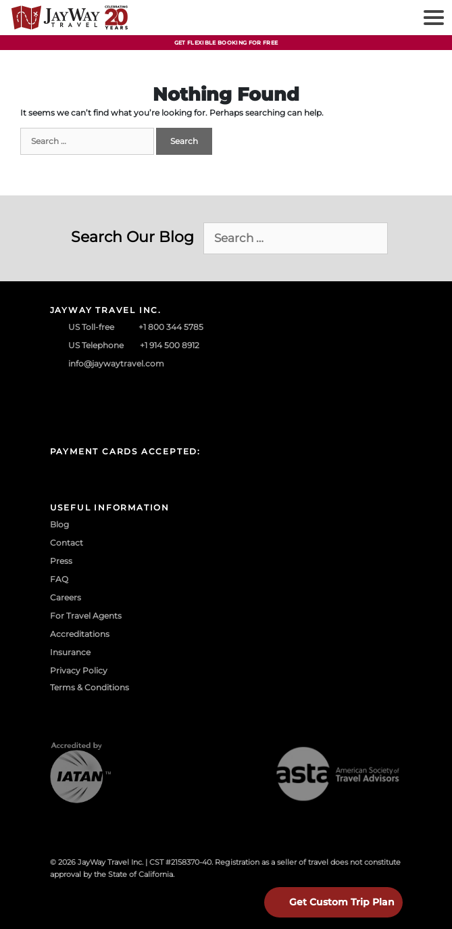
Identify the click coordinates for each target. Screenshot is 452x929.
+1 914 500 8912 (169, 345)
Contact (66, 543)
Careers (65, 597)
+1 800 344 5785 (171, 327)
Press (61, 561)
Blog (59, 524)
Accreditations (79, 634)
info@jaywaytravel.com (116, 363)
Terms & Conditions (89, 687)
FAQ (59, 579)
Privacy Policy (78, 670)
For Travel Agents (86, 616)
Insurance (70, 652)
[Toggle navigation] (432, 17)
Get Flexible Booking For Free (226, 42)
